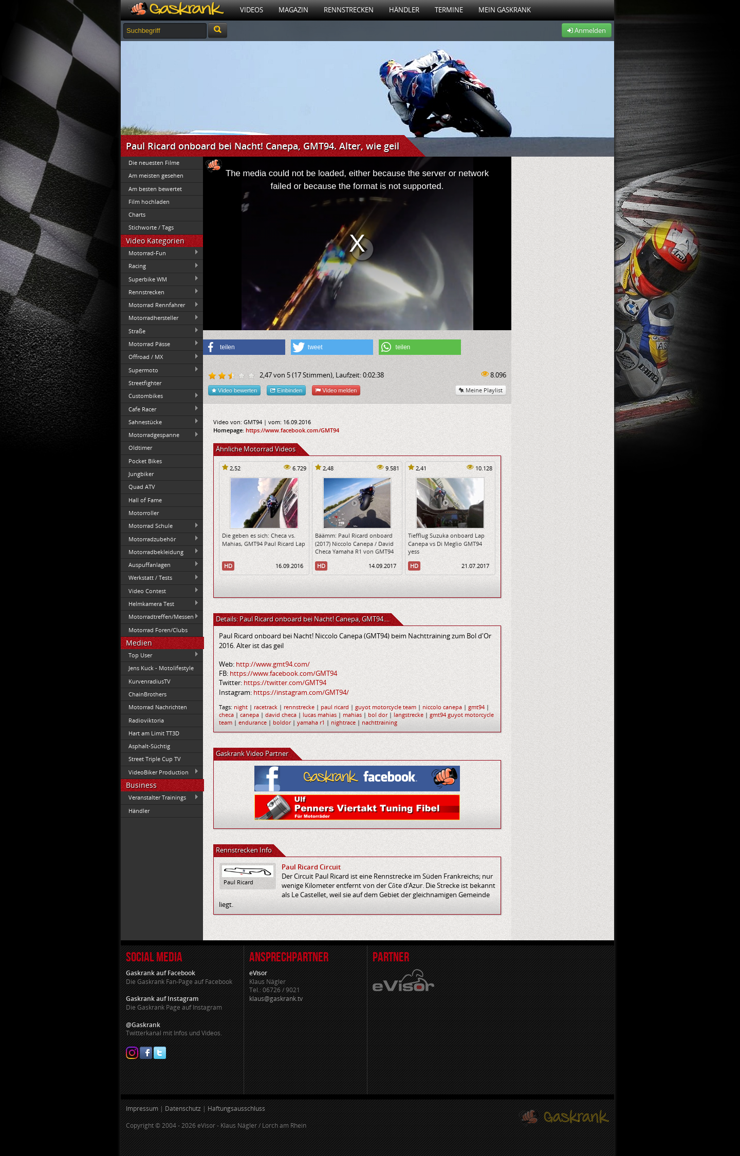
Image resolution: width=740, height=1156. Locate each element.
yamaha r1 (311, 722)
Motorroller (143, 513)
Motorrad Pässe (160, 343)
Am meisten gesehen (155, 175)
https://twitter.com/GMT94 (285, 682)
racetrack (266, 707)
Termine (449, 9)
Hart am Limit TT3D (153, 733)
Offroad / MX (160, 357)
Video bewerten (234, 390)
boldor (282, 722)
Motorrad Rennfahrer (160, 305)
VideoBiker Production (160, 772)
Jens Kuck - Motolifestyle (161, 668)
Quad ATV (141, 486)
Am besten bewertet (155, 189)
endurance (252, 722)
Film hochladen (149, 201)
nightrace (343, 722)
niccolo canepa (442, 707)
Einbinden (286, 390)
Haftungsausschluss (236, 1108)
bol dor (377, 714)
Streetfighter (144, 383)
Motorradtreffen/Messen (160, 617)
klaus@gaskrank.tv (276, 998)
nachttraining (379, 722)
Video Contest (160, 590)
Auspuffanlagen (160, 564)
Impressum (142, 1108)
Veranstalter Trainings (160, 797)
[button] (244, 347)
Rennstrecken (349, 9)
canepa (249, 714)
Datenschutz (183, 1108)
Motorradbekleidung (160, 551)
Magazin (293, 9)
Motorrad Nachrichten (157, 707)
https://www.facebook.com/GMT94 (292, 430)
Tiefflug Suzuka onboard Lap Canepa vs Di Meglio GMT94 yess (446, 543)
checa (226, 714)
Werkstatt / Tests (160, 578)
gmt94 (476, 707)
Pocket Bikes (145, 461)
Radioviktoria (146, 720)
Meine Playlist (481, 390)
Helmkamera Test (160, 603)
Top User (160, 655)
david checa (281, 714)
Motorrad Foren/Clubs (158, 630)
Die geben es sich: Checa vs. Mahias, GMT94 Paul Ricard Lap (263, 539)
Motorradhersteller (160, 318)
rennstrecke (299, 707)
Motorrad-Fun (160, 253)
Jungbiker (141, 474)
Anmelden (586, 30)
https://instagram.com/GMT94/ (301, 692)
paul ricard (335, 707)
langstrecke (408, 714)
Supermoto (160, 370)
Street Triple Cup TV (154, 759)
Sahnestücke (160, 422)
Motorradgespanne (160, 435)
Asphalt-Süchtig (149, 746)
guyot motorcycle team (385, 707)
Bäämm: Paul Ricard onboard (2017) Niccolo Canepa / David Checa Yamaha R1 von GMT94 (354, 543)
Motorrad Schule (160, 526)
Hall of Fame (145, 500)
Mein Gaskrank (504, 9)
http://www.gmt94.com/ (273, 664)
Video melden (336, 390)
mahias (352, 714)
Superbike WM (160, 279)
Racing (160, 266)
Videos (251, 9)
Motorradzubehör (160, 539)
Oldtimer (140, 447)
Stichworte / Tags (151, 227)
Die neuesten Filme (153, 162)
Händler (404, 9)
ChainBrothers (147, 694)
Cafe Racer (160, 409)
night (241, 707)
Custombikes (160, 396)
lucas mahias (320, 714)
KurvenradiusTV (149, 681)
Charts (136, 214)
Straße (160, 331)
